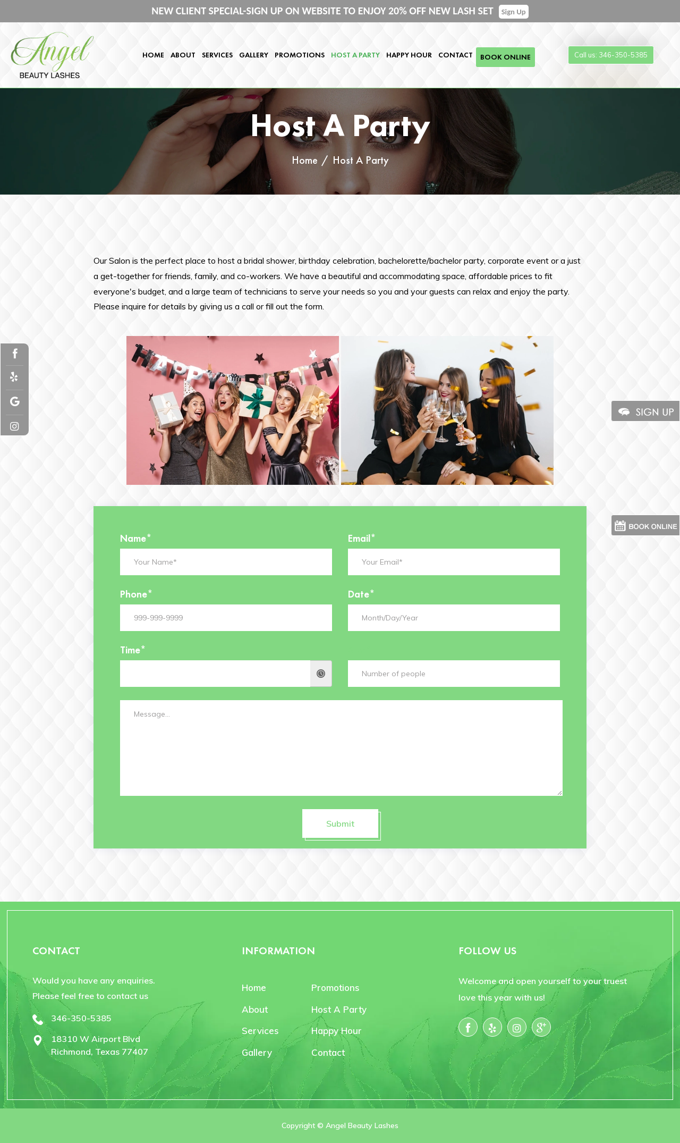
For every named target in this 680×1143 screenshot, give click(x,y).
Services (217, 55)
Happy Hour (409, 55)
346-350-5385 (81, 1018)
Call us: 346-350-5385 (611, 55)
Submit (340, 823)
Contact (455, 55)
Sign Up (514, 11)
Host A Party (355, 55)
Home (153, 55)
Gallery (253, 55)
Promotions (300, 55)
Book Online (505, 57)
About (183, 55)
